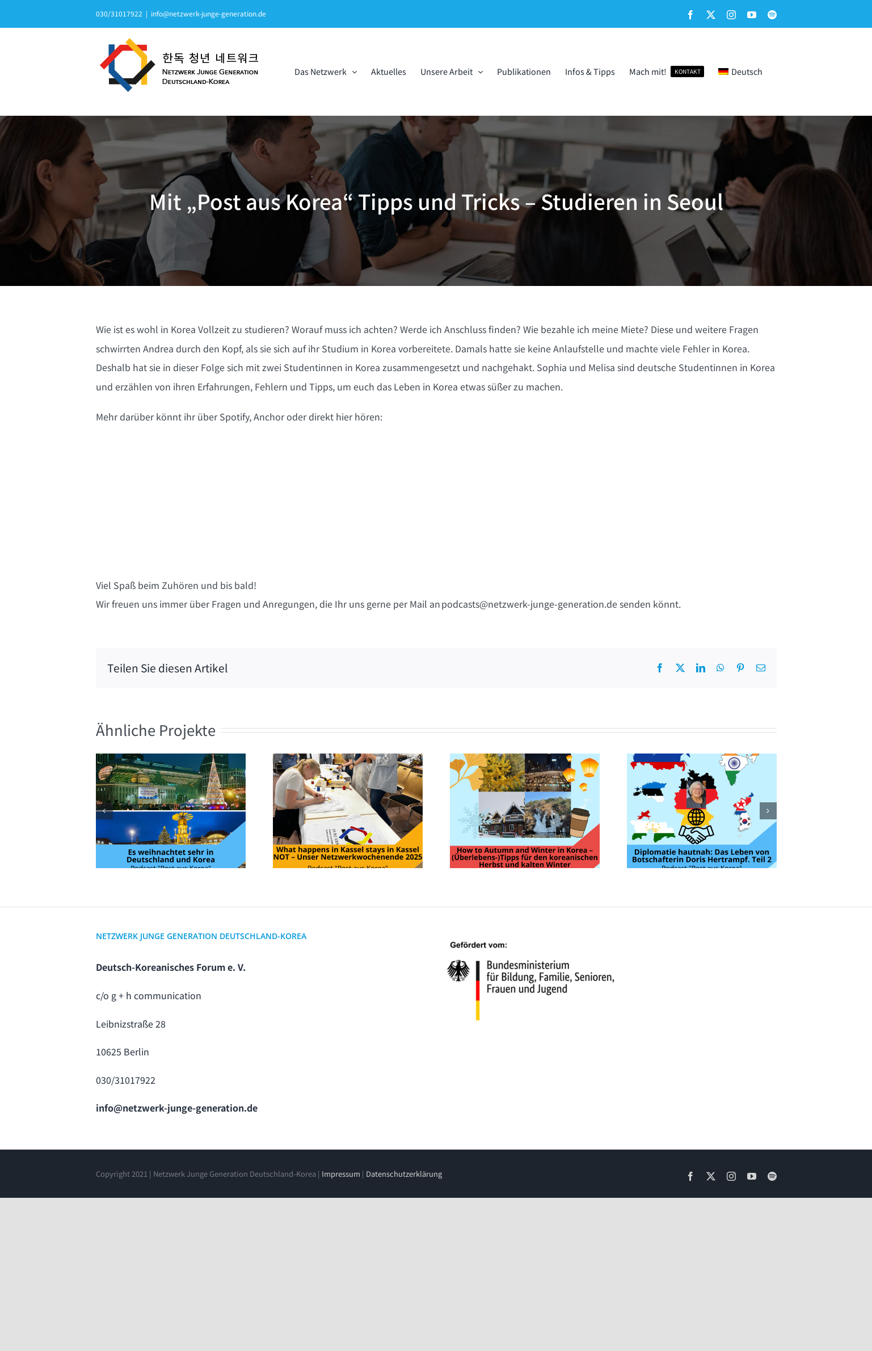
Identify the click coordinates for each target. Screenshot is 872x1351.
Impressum (341, 1173)
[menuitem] (740, 71)
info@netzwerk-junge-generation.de (208, 13)
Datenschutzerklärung (404, 1173)
